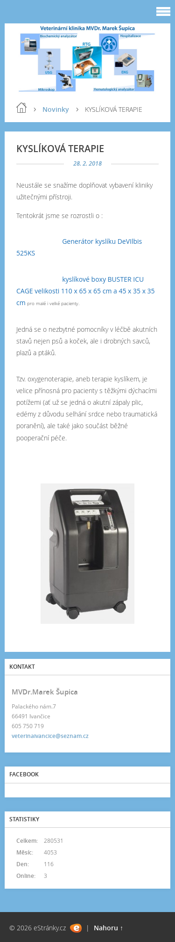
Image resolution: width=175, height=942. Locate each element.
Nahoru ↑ (108, 927)
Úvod (21, 107)
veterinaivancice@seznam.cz (50, 736)
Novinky (55, 109)
